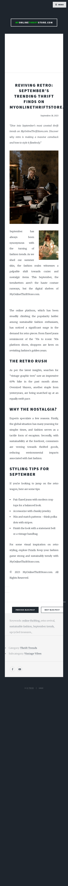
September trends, (43, 626)
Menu (61, 4)
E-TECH (30, 688)
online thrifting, (31, 620)
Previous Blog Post (25, 610)
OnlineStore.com (34, 22)
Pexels (32, 550)
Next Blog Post (52, 610)
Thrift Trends (28, 647)
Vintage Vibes (32, 653)
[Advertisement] (34, 55)
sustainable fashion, (21, 626)
